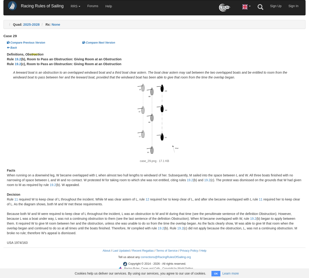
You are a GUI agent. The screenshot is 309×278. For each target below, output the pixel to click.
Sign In (293, 6)
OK (216, 273)
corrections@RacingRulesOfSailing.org (166, 257)
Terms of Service (167, 250)
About (106, 250)
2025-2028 (31, 24)
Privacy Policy (189, 250)
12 (147, 199)
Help (108, 6)
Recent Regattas (143, 250)
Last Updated (121, 250)
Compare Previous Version (26, 42)
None (56, 24)
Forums (92, 6)
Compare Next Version (98, 42)
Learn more (230, 273)
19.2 (18, 59)
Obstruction (34, 54)
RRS (75, 6)
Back (12, 47)
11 (16, 199)
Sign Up (276, 6)
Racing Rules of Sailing (42, 6)
